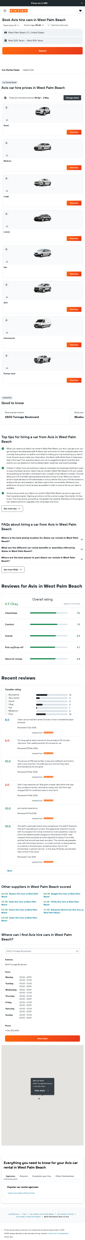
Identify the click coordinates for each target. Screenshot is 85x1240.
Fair (10, 707)
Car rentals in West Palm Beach (28, 1217)
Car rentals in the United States (42, 1214)
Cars (24, 1214)
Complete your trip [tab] (41, 1176)
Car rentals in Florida (65, 1214)
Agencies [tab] (10, 1176)
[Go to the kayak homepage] (19, 10)
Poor (10, 714)
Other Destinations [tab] (65, 1176)
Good (11, 701)
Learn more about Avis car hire (21, 1193)
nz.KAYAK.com (13, 1214)
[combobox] (11, 25)
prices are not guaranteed (58, 1233)
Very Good (13, 698)
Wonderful (13, 694)
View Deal (74, 132)
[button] (82, 3)
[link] (42, 1038)
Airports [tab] (24, 1176)
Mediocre (13, 710)
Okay (11, 704)
